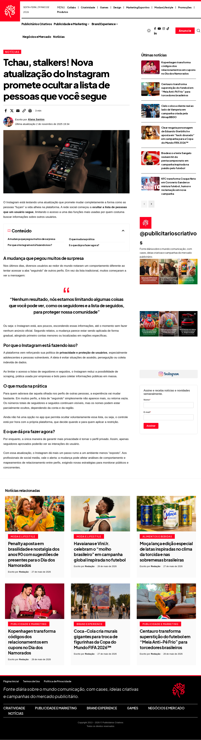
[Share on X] (12, 110)
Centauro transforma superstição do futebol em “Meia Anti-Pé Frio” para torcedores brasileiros (165, 639)
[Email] (18, 110)
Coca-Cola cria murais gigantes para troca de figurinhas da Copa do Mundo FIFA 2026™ (96, 639)
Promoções (185, 7)
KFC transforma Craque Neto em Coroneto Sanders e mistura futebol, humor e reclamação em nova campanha (178, 186)
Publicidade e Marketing (29, 624)
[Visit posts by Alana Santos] (8, 122)
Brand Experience (90, 624)
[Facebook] (155, 28)
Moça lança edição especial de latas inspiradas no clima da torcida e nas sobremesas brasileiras (166, 552)
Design (117, 7)
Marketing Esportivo (138, 7)
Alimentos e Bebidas (157, 536)
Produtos (62, 11)
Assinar (151, 425)
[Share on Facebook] (5, 110)
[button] (198, 30)
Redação (24, 572)
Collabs (71, 7)
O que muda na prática (81, 239)
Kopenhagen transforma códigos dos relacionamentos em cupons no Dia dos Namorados (32, 642)
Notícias (12, 52)
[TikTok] (168, 28)
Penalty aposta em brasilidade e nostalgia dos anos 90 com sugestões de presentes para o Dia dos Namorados (33, 554)
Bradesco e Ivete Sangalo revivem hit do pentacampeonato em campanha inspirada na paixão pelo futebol (176, 160)
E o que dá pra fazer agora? (84, 245)
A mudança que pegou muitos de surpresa (31, 238)
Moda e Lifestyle (163, 7)
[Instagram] (164, 28)
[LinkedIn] (155, 33)
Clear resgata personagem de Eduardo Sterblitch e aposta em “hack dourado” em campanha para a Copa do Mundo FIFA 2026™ (177, 135)
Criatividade (88, 7)
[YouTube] (159, 28)
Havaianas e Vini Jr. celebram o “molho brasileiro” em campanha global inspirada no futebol (100, 552)
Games (104, 7)
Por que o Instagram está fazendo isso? (30, 244)
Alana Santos (36, 119)
